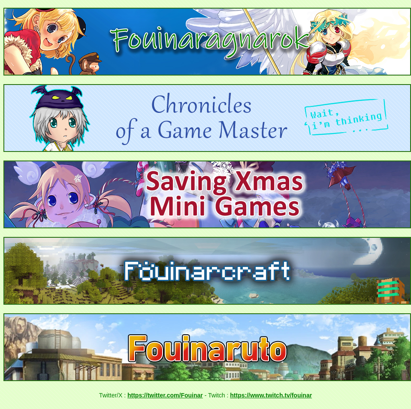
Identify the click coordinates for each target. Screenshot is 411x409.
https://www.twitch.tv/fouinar (271, 395)
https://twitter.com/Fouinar (165, 395)
